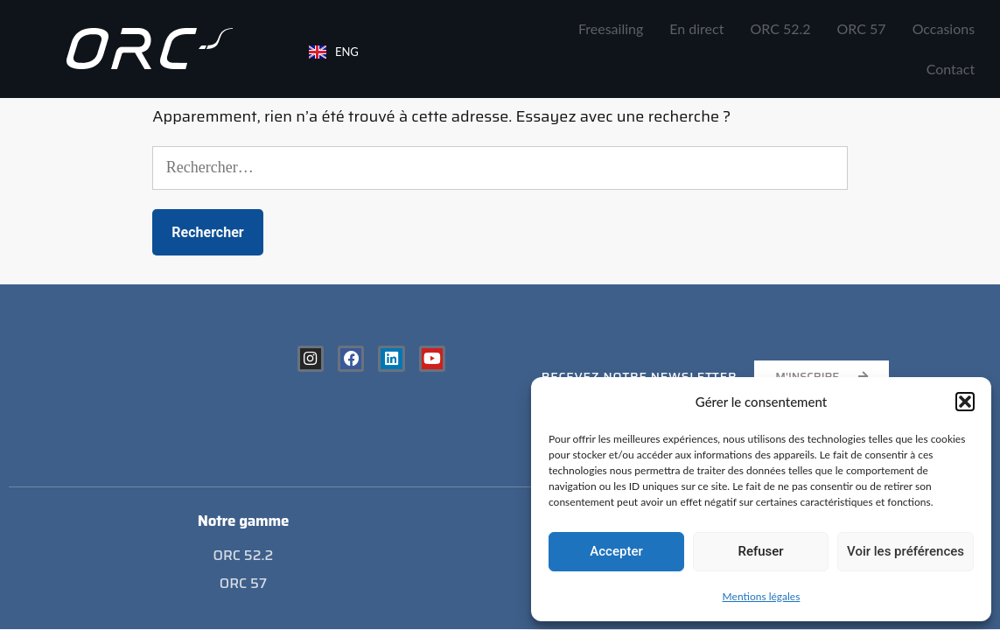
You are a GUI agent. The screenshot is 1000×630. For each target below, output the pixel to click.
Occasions (944, 28)
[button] (965, 401)
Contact (951, 68)
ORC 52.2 (780, 28)
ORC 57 (861, 28)
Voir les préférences (905, 551)
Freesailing (610, 28)
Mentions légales (762, 596)
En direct (696, 28)
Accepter (616, 551)
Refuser (760, 551)
